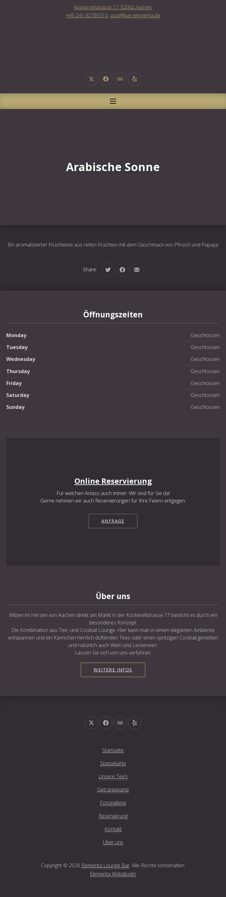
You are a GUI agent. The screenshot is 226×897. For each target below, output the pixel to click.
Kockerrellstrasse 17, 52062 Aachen (113, 7)
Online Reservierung (113, 481)
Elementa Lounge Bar (105, 865)
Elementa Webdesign (113, 873)
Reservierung (113, 815)
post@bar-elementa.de (135, 15)
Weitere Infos (113, 670)
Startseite (113, 750)
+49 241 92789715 (87, 15)
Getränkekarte (113, 789)
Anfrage (113, 521)
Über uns (113, 842)
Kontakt (113, 829)
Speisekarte (113, 763)
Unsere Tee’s (113, 776)
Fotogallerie (113, 802)
